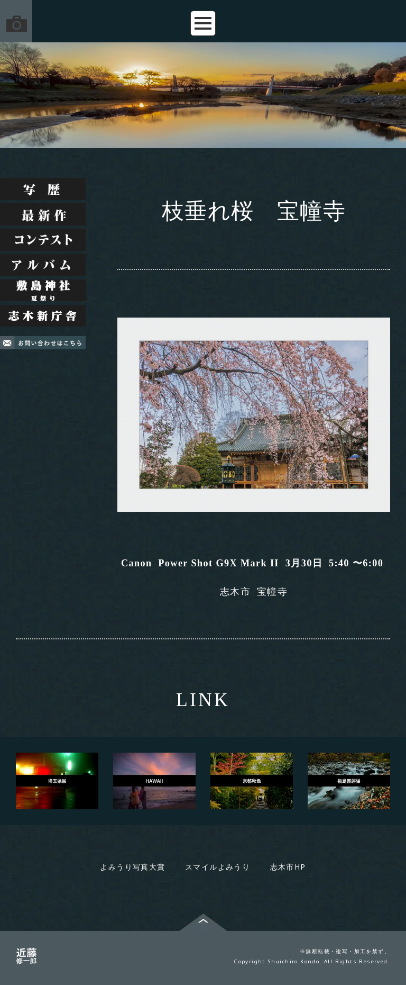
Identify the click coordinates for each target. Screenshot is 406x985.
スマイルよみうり (217, 867)
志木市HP (288, 867)
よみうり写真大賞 (132, 867)
